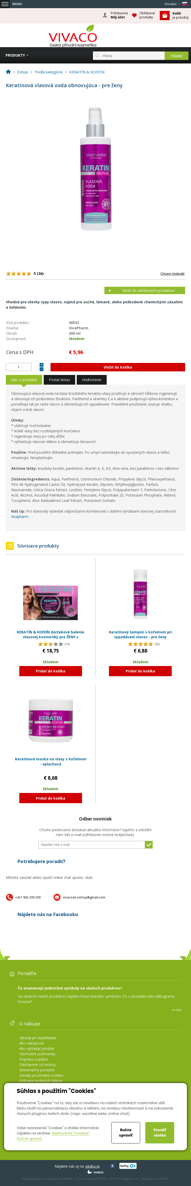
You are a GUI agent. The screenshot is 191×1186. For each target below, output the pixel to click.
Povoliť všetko (159, 1132)
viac (178, 1009)
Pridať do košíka (50, 671)
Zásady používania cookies (41, 1075)
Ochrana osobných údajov (40, 1080)
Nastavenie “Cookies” (71, 1133)
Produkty (15, 55)
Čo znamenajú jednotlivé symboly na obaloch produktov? (70, 988)
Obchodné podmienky (37, 1053)
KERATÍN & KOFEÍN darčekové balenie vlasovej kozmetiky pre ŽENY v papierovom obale (50, 637)
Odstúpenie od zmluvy (37, 1064)
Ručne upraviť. (29, 1138)
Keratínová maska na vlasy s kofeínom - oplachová (50, 761)
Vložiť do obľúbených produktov (148, 290)
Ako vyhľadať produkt (36, 1048)
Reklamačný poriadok (37, 1069)
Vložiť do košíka (118, 367)
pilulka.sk (92, 1166)
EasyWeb (66, 1178)
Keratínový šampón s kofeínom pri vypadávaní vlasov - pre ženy (140, 635)
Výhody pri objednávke (37, 1037)
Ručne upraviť (125, 1132)
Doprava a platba (33, 1059)
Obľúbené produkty (147, 15)
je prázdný (180, 15)
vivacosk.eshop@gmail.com (84, 897)
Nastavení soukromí (155, 1178)
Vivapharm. (20, 516)
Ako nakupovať (31, 1043)
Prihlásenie (119, 15)
